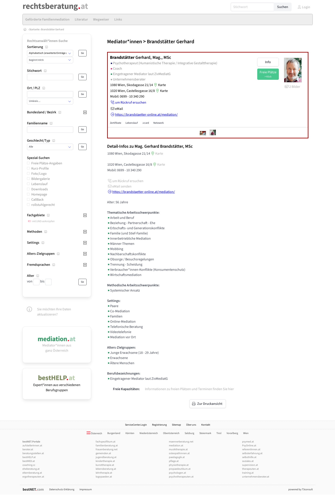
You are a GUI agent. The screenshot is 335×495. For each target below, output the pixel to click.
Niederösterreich (149, 433)
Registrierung (159, 425)
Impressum (85, 489)
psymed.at (248, 442)
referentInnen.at (251, 449)
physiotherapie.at (179, 465)
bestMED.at (28, 461)
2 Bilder (292, 86)
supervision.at (250, 465)
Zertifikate (115, 123)
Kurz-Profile (40, 168)
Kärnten (129, 433)
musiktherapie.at (178, 449)
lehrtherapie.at (104, 473)
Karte (159, 85)
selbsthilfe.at (249, 457)
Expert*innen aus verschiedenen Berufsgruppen (56, 384)
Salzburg (189, 433)
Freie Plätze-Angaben (46, 163)
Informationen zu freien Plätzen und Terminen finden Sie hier (189, 389)
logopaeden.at (104, 477)
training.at (248, 473)
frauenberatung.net (106, 449)
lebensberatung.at (106, 469)
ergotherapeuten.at (33, 477)
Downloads (39, 189)
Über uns (191, 425)
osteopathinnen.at (179, 453)
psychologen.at (177, 473)
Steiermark (205, 433)
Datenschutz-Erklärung (61, 489)
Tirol (218, 433)
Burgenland (113, 433)
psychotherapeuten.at (181, 477)
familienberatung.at (107, 445)
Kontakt (205, 425)
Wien (246, 433)
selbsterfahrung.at (252, 453)
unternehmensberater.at (255, 477)
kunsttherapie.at (105, 465)
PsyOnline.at (249, 445)
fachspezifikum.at (105, 442)
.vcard (145, 123)
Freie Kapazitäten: (126, 389)
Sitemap (176, 425)
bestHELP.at (29, 457)
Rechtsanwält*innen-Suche (47, 40)
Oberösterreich (171, 433)
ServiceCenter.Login (136, 425)
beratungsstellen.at (33, 453)
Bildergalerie (40, 178)
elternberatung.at (32, 473)
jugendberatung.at (106, 457)
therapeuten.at (250, 469)
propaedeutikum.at (180, 469)
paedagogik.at (177, 457)
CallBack (37, 199)
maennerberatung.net (181, 442)
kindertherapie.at (105, 461)
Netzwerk (158, 123)
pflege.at (174, 461)
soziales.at (248, 461)
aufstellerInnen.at (32, 445)
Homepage (39, 194)
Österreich (94, 433)
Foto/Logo (39, 173)
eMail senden (119, 186)
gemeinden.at (103, 453)
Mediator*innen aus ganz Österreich (56, 345)
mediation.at (176, 445)
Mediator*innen (124, 41)
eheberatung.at (31, 469)
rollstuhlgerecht (43, 204)
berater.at (27, 449)
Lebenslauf (39, 184)
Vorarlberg (232, 433)
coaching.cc (28, 465)
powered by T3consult (300, 489)
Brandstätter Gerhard (52, 29)
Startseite (34, 29)
